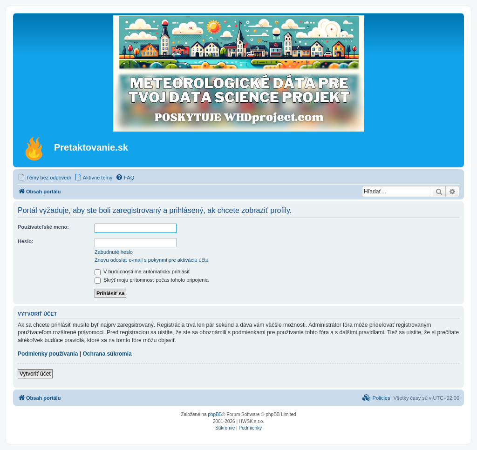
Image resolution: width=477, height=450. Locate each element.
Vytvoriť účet (35, 374)
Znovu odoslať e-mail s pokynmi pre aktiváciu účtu (151, 260)
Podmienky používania (48, 354)
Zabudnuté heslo (114, 252)
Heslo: (26, 241)
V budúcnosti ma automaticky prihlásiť (142, 271)
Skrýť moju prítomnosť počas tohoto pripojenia (152, 280)
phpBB (215, 414)
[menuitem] (44, 177)
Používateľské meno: (43, 227)
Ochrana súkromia (106, 354)
